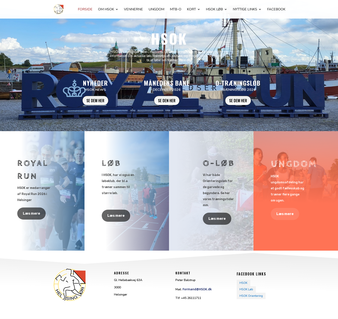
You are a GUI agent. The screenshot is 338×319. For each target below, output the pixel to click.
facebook (276, 10)
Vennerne (133, 10)
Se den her (166, 100)
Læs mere (31, 213)
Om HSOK (106, 10)
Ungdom (156, 10)
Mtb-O (175, 10)
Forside (85, 10)
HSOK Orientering (251, 296)
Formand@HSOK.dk (197, 289)
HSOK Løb (246, 289)
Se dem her (95, 100)
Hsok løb (214, 10)
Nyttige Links (245, 10)
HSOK (243, 283)
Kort (191, 10)
